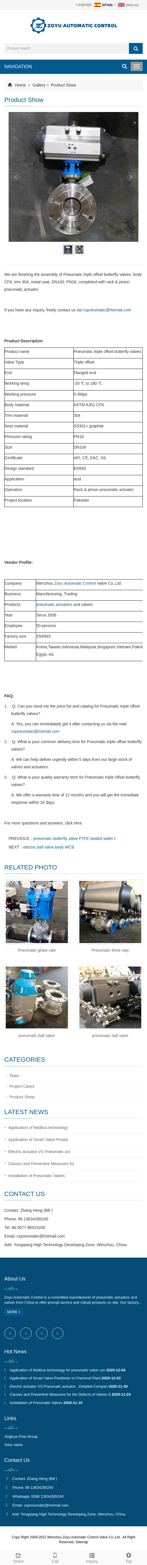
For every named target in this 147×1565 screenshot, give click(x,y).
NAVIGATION (18, 66)
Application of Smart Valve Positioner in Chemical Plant (55, 1378)
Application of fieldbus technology (38, 1127)
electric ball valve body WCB (48, 847)
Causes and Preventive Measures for (41, 1163)
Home (20, 85)
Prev (16, 177)
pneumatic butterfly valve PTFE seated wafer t (74, 838)
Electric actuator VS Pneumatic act (39, 1151)
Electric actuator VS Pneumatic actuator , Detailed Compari (58, 1386)
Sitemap (82, 1542)
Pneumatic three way (110, 950)
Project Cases (21, 1086)
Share (18, 1557)
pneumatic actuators (54, 604)
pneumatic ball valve (37, 1035)
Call (55, 1557)
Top (128, 1557)
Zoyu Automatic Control (75, 583)
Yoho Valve (13, 1445)
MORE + (13, 1312)
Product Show (63, 85)
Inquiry (92, 1557)
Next (131, 177)
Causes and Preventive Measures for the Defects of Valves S (60, 1394)
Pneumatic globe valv (37, 950)
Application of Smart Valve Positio (38, 1139)
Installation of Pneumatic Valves (36, 1175)
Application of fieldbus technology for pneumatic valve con (57, 1370)
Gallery (39, 85)
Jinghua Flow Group (21, 1436)
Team (14, 1075)
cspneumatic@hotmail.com (107, 310)
